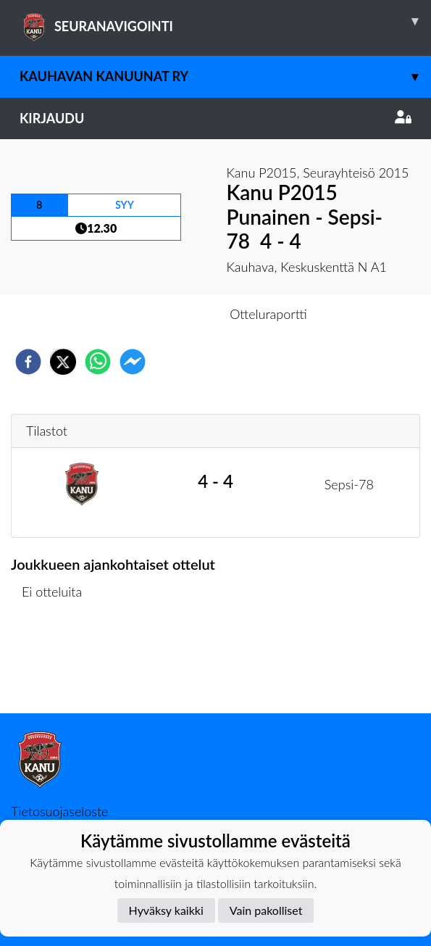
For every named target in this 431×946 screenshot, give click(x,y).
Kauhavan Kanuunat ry (225, 76)
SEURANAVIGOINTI (225, 21)
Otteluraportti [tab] (268, 314)
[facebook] (28, 362)
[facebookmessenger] (133, 362)
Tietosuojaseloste (59, 811)
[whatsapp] (98, 362)
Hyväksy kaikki (166, 910)
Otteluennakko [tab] (165, 314)
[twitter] (63, 362)
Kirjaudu (215, 118)
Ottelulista (57, 664)
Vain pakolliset (266, 910)
